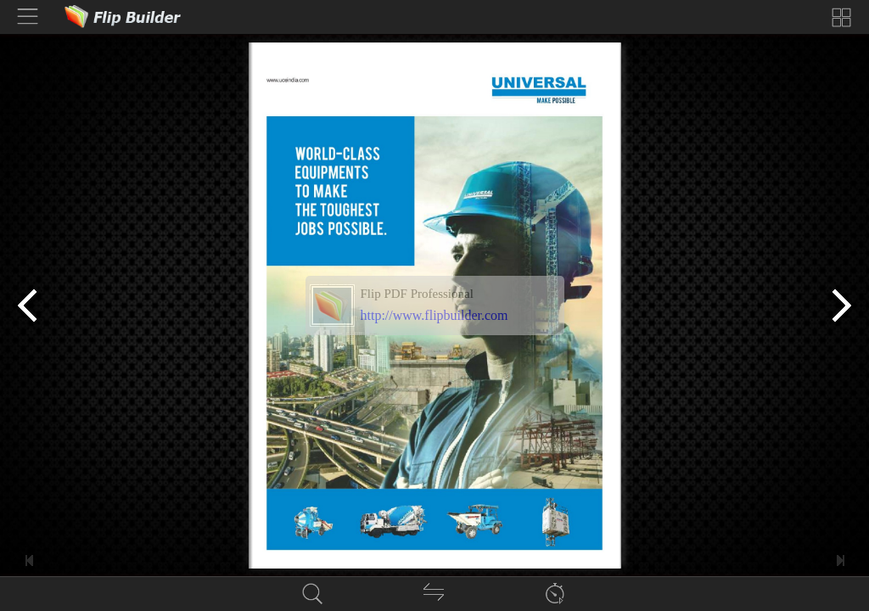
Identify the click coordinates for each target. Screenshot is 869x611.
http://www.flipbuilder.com (434, 315)
